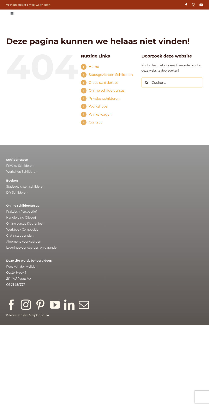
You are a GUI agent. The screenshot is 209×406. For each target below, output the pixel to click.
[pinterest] (40, 304)
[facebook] (186, 4)
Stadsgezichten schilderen (25, 186)
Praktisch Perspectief (21, 211)
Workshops (98, 106)
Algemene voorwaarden (23, 241)
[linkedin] (69, 304)
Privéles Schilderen (20, 166)
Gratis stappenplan (20, 235)
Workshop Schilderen (21, 172)
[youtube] (201, 4)
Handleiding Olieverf (21, 217)
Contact (95, 122)
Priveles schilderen (104, 99)
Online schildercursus (107, 90)
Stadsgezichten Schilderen (111, 75)
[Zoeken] (146, 82)
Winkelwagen (100, 114)
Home (94, 67)
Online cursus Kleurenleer (25, 223)
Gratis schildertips (103, 83)
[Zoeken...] (172, 82)
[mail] (84, 304)
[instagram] (193, 4)
